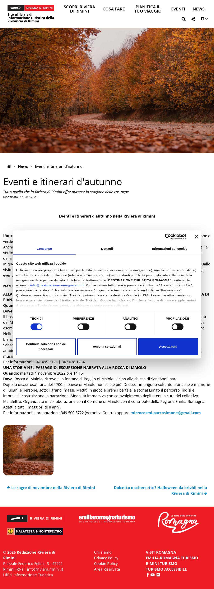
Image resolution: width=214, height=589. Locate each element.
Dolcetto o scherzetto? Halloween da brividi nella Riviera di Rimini (160, 490)
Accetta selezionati (107, 346)
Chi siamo (103, 552)
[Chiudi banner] (196, 236)
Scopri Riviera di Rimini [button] (79, 9)
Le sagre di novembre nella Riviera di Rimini (51, 487)
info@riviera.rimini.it (45, 569)
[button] (184, 20)
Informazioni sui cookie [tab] (169, 248)
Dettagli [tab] (107, 248)
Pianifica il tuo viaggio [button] (148, 9)
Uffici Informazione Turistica (28, 574)
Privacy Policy (106, 557)
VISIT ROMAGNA (161, 552)
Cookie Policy (106, 563)
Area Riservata (107, 569)
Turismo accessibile (166, 569)
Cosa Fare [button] (114, 9)
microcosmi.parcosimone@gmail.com (165, 412)
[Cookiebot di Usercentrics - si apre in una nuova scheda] (168, 236)
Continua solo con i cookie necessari (46, 346)
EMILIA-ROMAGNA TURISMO (172, 557)
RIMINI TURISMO (161, 563)
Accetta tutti (168, 346)
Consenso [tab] (44, 248)
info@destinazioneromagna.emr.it (57, 285)
